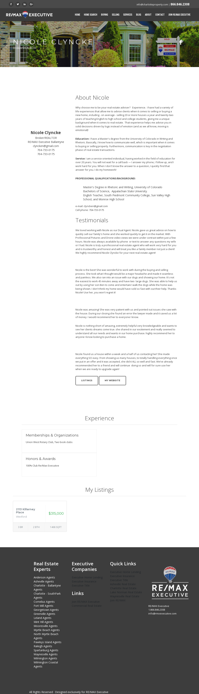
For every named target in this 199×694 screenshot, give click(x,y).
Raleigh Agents (43, 646)
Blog (138, 14)
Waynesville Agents (46, 654)
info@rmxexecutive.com (162, 613)
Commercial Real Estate (87, 606)
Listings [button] (86, 380)
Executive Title (81, 585)
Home (77, 14)
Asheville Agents (44, 581)
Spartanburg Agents (46, 650)
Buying (104, 14)
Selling (115, 14)
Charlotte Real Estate (123, 588)
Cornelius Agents (44, 601)
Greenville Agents (44, 614)
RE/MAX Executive (97, 692)
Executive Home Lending (87, 577)
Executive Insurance (84, 581)
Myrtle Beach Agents (47, 630)
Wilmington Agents (45, 658)
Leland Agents (42, 618)
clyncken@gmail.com (46, 146)
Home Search (90, 14)
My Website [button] (112, 380)
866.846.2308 (180, 4)
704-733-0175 (46, 150)
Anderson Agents (44, 577)
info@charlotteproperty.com (152, 4)
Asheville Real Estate (123, 584)
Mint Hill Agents (43, 622)
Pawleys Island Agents (47, 642)
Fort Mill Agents (43, 606)
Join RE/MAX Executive (179, 14)
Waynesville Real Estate (124, 596)
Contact (160, 14)
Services (127, 14)
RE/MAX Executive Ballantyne (46, 142)
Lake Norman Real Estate (126, 592)
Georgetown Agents (46, 610)
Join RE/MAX (117, 600)
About (148, 14)
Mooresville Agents (46, 626)
